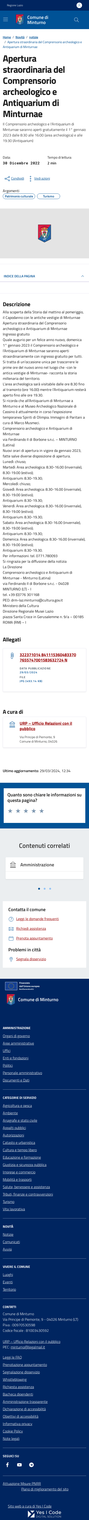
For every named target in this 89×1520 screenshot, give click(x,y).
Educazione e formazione (22, 1157)
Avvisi (7, 1249)
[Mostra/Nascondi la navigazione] (5, 19)
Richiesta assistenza (18, 1387)
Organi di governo (16, 1036)
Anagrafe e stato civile (20, 1120)
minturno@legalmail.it (28, 1347)
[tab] (39, 889)
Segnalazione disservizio (21, 1372)
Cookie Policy (13, 1431)
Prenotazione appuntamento (25, 1364)
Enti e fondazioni (15, 1058)
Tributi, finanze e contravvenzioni (28, 1194)
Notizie (8, 1234)
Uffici (6, 1050)
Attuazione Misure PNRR (22, 1483)
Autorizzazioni (13, 1135)
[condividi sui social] (14, 178)
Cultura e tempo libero (20, 1150)
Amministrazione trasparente (25, 1401)
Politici (8, 1065)
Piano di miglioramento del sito (44, 1489)
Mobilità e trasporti (17, 1179)
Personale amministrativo (22, 1073)
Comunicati (11, 1242)
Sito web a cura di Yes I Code (30, 1506)
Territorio (9, 1289)
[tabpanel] (44, 871)
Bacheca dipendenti (18, 1394)
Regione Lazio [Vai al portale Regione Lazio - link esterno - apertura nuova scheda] (15, 5)
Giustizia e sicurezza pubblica (24, 1164)
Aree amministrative (18, 1043)
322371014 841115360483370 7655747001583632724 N (48, 657)
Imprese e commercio (19, 1172)
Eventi (8, 1282)
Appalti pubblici (14, 1127)
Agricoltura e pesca (17, 1105)
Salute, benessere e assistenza (26, 1187)
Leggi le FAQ (12, 1357)
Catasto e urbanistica (19, 1142)
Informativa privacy (17, 1423)
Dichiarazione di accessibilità (24, 1409)
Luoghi (8, 1274)
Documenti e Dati (16, 1080)
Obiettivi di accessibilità (20, 1416)
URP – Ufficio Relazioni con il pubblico (46, 726)
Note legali (11, 1438)
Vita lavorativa (14, 1209)
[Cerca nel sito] (76, 19)
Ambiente (10, 1113)
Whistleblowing (15, 1379)
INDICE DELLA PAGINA (44, 276)
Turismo (8, 1201)
